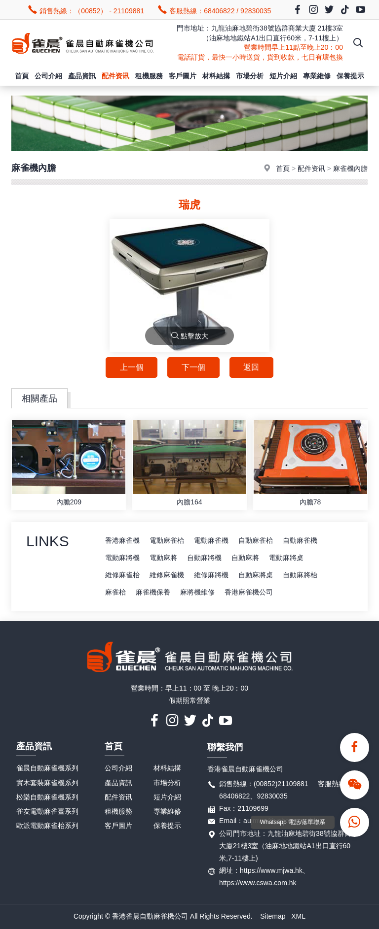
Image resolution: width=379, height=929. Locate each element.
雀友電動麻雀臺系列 (47, 811)
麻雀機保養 (153, 593)
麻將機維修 (197, 593)
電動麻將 (163, 558)
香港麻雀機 (122, 540)
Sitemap (272, 917)
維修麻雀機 (167, 575)
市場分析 (250, 76)
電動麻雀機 (211, 540)
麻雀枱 (115, 593)
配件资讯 (115, 76)
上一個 (131, 367)
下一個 (193, 367)
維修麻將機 (211, 575)
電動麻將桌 (286, 558)
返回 (252, 367)
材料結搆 (216, 76)
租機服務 (149, 76)
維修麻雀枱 (122, 575)
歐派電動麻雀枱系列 (47, 825)
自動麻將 (245, 558)
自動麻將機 (204, 558)
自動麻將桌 (255, 575)
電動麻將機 (122, 558)
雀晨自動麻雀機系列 (47, 768)
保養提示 (350, 76)
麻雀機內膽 (350, 168)
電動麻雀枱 (167, 540)
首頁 (22, 76)
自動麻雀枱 (255, 540)
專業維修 (317, 76)
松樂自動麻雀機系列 (47, 797)
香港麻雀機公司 (249, 593)
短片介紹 (283, 76)
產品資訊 (82, 76)
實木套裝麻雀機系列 (47, 783)
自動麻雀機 (300, 540)
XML (298, 917)
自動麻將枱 (300, 575)
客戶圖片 (182, 76)
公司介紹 (48, 76)
